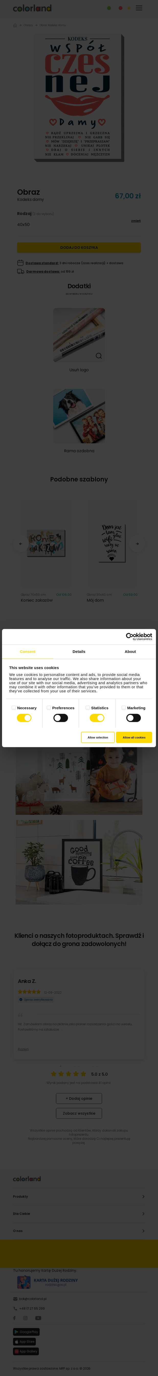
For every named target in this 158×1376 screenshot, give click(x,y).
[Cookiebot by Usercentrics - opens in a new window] (129, 637)
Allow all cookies (134, 737)
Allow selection (98, 737)
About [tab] (130, 651)
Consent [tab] (28, 651)
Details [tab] (79, 651)
